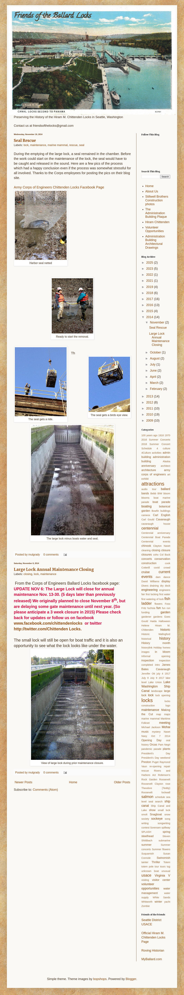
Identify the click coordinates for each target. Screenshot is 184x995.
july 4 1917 (163, 673)
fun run (166, 608)
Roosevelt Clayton (152, 783)
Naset (167, 731)
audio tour (148, 489)
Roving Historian (152, 950)
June (153, 370)
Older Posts (122, 782)
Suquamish (147, 853)
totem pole (147, 866)
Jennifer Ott (148, 673)
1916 (161, 435)
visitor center (161, 879)
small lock (164, 810)
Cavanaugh (163, 519)
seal (81, 145)
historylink (146, 647)
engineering (149, 590)
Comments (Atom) (45, 789)
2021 (150, 280)
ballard (165, 489)
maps (167, 714)
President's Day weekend (155, 757)
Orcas (153, 744)
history (164, 638)
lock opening (162, 695)
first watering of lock (152, 599)
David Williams (150, 581)
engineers (164, 590)
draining (154, 585)
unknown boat (150, 871)
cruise (145, 572)
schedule (160, 797)
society (145, 818)
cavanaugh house (155, 523)
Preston (146, 761)
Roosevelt (164, 779)
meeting (164, 722)
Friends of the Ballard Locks (52, 16)
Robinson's (164, 775)
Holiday (157, 647)
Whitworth (146, 901)
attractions (152, 484)
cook (167, 563)
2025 (150, 262)
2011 (150, 408)
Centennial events (155, 541)
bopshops (100, 979)
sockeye (157, 818)
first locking (152, 594)
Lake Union (155, 682)
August (155, 358)
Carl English (161, 515)
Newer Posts (23, 782)
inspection (147, 660)
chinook (146, 545)
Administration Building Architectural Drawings (155, 242)
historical (146, 638)
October (156, 352)
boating (146, 506)
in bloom (162, 651)
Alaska (166, 461)
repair (167, 766)
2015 (150, 311)
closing (28, 574)
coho (155, 554)
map (158, 714)
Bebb (153, 493)
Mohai (166, 727)
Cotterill (145, 567)
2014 (150, 317)
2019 (150, 287)
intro (157, 664)
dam (158, 577)
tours (163, 866)
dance (166, 577)
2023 (150, 268)
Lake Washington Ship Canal (155, 686)
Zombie (145, 906)
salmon (147, 796)
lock (26, 145)
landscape (157, 691)
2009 (150, 420)
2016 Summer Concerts (155, 439)
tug (168, 866)
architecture (148, 470)
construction (148, 563)
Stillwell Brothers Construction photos (156, 200)
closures (146, 554)
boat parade (161, 501)
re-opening (155, 766)
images (145, 652)
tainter (144, 862)
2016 (150, 305)
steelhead (147, 836)
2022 (150, 274)
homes (166, 647)
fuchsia (151, 608)
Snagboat (156, 814)
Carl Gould (147, 519)
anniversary (148, 465)
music (145, 731)
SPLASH (146, 832)
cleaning (146, 550)
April (153, 376)
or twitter (92, 623)
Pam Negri (164, 744)
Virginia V (162, 875)
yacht (167, 901)
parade (157, 749)
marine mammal (58, 145)
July (153, 364)
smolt (144, 814)
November (157, 322)
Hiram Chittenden (157, 222)
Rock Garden (149, 779)
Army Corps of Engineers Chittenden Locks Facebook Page (59, 187)
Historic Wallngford (155, 634)
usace (146, 875)
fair (143, 594)
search (158, 801)
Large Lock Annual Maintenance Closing (54, 569)
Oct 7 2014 (160, 736)
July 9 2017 (157, 678)
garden (165, 612)
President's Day (155, 753)
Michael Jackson (150, 727)
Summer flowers (161, 849)
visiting (145, 880)
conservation (162, 558)
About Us (151, 191)
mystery (156, 731)
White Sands (161, 897)
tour (157, 866)
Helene (145, 625)
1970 (167, 435)
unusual (166, 871)
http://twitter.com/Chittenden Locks (47, 629)
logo (168, 705)
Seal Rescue (25, 140)
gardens (157, 616)
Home (73, 782)
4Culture (146, 452)
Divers (144, 585)
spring (166, 831)
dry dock (165, 585)
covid (157, 567)
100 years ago (149, 435)
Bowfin (155, 510)
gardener (146, 616)
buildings (165, 510)
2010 (150, 414)
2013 (150, 396)
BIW (159, 493)
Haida (153, 621)
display (166, 581)
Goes (167, 616)
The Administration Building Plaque (156, 213)
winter (158, 901)
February (156, 389)
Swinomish (163, 857)
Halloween (164, 621)
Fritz (143, 608)
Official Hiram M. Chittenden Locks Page (153, 937)
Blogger (131, 979)
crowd (167, 567)
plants (166, 748)
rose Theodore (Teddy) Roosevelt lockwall (155, 788)
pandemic (146, 749)
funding (145, 612)
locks (147, 700)
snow (167, 814)
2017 (150, 299)
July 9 (145, 678)
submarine (164, 840)
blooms (145, 497)
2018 (150, 293)
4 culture (163, 448)
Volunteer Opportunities (154, 229)
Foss (167, 603)
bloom (166, 493)
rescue (73, 145)
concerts (146, 558)
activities (156, 452)
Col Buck (165, 554)
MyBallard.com (151, 959)
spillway (166, 827)
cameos (145, 515)
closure (165, 550)
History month (155, 642)
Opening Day (151, 740)
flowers (158, 603)
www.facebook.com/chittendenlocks (48, 623)
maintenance (38, 145)
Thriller (156, 862)
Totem (166, 862)
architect (165, 465)
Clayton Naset (161, 545)
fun (158, 608)
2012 (150, 402)
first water (164, 594)
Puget (155, 762)
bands (145, 493)
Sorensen (155, 827)
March (154, 382)
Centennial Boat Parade (155, 537)
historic (165, 629)
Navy (144, 736)
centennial (149, 528)
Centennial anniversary (155, 533)
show (152, 810)
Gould (144, 621)
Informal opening (155, 656)
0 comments (51, 554)
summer (146, 844)
